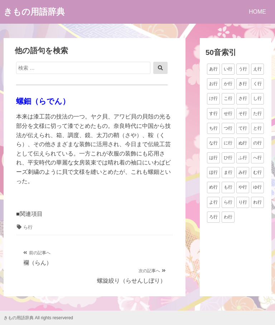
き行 (242, 83)
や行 (242, 187)
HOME (257, 12)
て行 (242, 128)
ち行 (213, 128)
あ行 (213, 68)
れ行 (257, 202)
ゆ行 (257, 187)
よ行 (213, 202)
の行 (257, 142)
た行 (257, 113)
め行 (213, 187)
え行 (257, 68)
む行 (257, 172)
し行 (257, 98)
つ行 (228, 128)
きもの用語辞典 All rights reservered (38, 317)
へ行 (257, 157)
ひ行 (228, 157)
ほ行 (213, 172)
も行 (228, 187)
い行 (228, 68)
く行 (257, 83)
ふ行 (242, 157)
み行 (242, 172)
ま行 (228, 172)
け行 (213, 98)
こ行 (228, 98)
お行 (213, 83)
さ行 (242, 98)
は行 (213, 157)
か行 (228, 83)
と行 (257, 128)
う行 (242, 68)
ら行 (28, 227)
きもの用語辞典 (34, 12)
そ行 (242, 113)
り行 (242, 202)
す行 (213, 113)
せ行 (228, 113)
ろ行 (213, 216)
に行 (228, 142)
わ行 (228, 216)
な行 (213, 142)
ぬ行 (242, 142)
